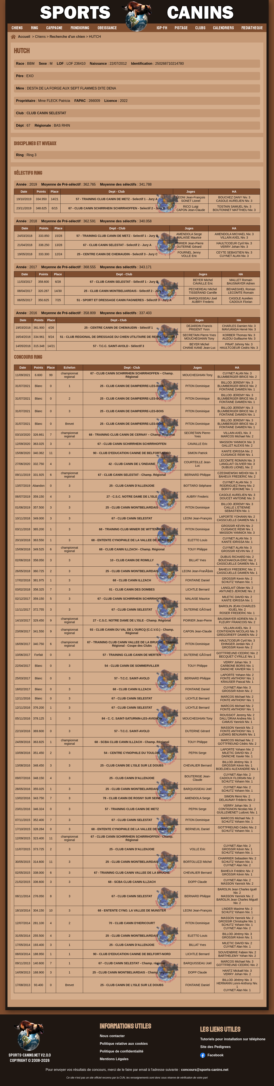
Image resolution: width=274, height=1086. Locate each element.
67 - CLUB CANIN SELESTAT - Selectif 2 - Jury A (117, 245)
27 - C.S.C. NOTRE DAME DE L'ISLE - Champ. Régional (132, 620)
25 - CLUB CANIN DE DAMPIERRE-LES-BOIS (132, 386)
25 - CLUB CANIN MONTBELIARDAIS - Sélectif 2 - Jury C (124, 291)
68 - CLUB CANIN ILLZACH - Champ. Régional (132, 549)
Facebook (211, 1055)
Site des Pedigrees (215, 1047)
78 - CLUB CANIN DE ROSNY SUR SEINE (132, 798)
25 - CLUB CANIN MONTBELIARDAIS (132, 507)
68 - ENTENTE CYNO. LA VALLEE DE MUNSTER (132, 910)
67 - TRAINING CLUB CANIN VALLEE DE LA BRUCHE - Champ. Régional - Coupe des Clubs (132, 643)
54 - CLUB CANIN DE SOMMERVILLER (132, 665)
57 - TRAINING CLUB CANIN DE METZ (132, 809)
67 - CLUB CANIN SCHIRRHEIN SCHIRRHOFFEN (132, 444)
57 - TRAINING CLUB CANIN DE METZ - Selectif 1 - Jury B (117, 235)
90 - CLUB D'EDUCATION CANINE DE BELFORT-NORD (132, 453)
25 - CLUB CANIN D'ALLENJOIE (132, 485)
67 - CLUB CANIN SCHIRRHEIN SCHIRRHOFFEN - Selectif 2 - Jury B (116, 208)
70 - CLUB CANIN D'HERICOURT (132, 923)
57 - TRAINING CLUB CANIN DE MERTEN (132, 655)
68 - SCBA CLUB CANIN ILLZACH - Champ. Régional (132, 742)
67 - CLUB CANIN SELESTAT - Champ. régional (131, 963)
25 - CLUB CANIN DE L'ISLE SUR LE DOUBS (132, 765)
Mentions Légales (114, 1059)
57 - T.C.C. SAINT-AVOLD (132, 678)
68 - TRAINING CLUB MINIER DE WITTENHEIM (132, 529)
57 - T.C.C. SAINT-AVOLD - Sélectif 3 (118, 346)
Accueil (25, 36)
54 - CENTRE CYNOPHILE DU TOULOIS (132, 753)
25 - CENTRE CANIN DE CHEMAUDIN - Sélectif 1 (118, 327)
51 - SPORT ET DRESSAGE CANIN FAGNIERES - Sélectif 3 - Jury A (124, 300)
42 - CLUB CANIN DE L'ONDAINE (132, 464)
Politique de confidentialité (121, 1051)
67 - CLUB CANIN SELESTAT (132, 518)
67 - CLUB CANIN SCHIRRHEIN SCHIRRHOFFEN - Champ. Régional (132, 838)
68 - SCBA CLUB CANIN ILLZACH (132, 882)
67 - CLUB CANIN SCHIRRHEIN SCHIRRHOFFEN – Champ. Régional (131, 375)
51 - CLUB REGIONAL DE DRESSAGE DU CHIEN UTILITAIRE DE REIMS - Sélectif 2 (118, 337)
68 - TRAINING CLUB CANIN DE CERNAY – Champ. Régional (132, 434)
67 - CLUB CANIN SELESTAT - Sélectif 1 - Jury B (124, 281)
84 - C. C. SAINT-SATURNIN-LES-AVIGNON (132, 718)
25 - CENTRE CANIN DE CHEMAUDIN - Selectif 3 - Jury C (117, 254)
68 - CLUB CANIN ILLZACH (132, 580)
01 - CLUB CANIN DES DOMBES (132, 589)
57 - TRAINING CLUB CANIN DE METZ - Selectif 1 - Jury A (116, 199)
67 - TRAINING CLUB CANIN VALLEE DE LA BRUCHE (132, 872)
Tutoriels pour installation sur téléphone (232, 1039)
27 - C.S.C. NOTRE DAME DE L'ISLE (131, 496)
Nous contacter (112, 1036)
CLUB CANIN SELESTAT (46, 113)
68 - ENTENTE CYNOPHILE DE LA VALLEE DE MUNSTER (132, 540)
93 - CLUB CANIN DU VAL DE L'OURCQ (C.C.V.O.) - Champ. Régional (132, 631)
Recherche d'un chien (67, 36)
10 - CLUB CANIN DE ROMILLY (132, 560)
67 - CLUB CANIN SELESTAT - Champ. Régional (132, 474)
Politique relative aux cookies (124, 1043)
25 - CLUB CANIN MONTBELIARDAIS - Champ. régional (131, 972)
